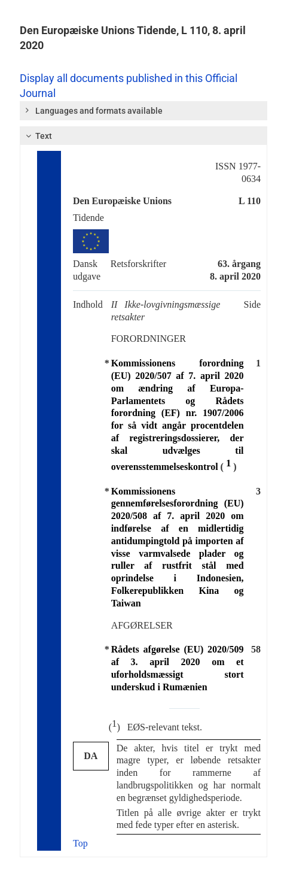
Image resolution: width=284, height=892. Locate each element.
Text (37, 136)
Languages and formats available (93, 110)
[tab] (143, 111)
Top (80, 843)
